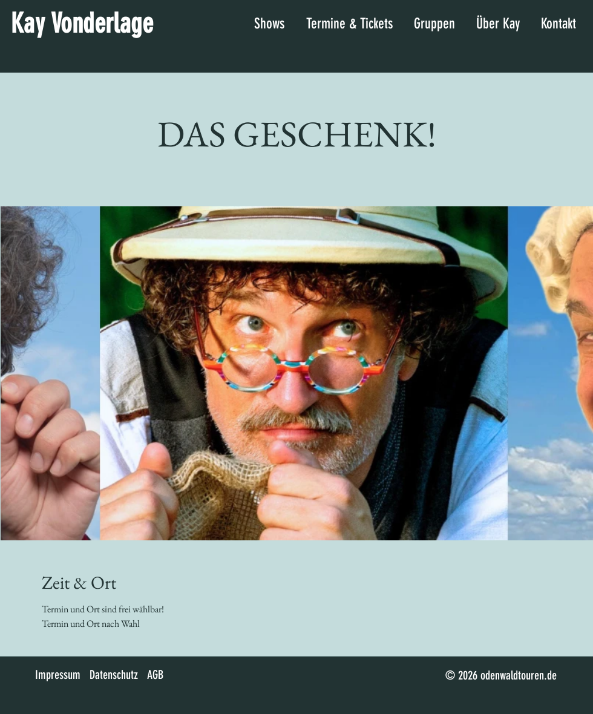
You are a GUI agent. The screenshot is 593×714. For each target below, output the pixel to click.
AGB (155, 674)
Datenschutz (114, 674)
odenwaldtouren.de (518, 675)
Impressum (57, 674)
